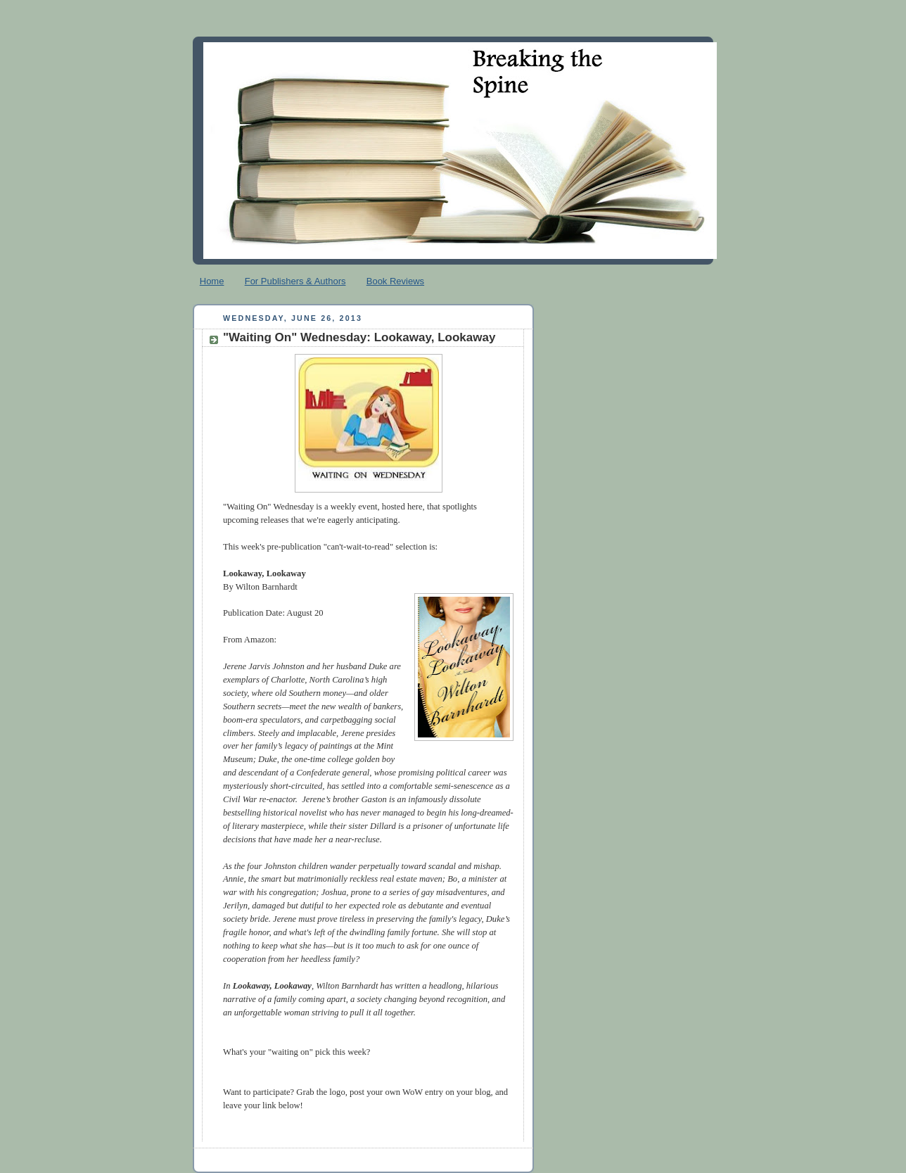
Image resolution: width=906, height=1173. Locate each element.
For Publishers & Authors (295, 281)
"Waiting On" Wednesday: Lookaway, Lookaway (359, 337)
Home (212, 281)
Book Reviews (395, 281)
